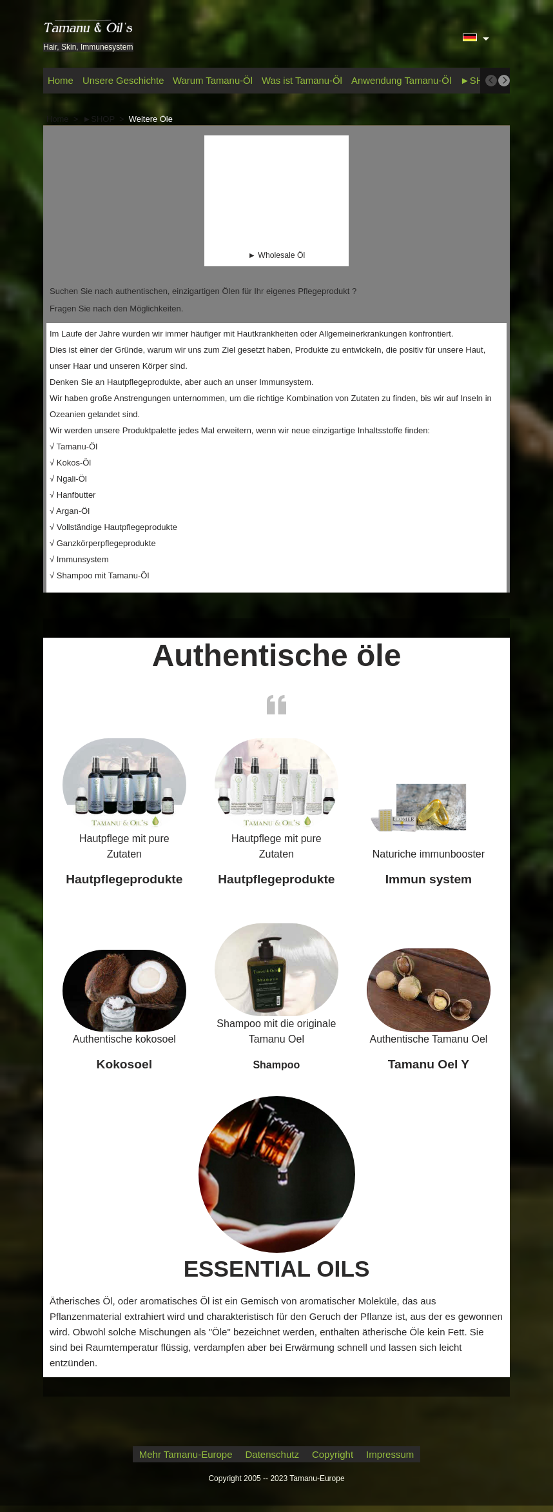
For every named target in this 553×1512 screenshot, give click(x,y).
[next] (504, 80)
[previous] (491, 80)
